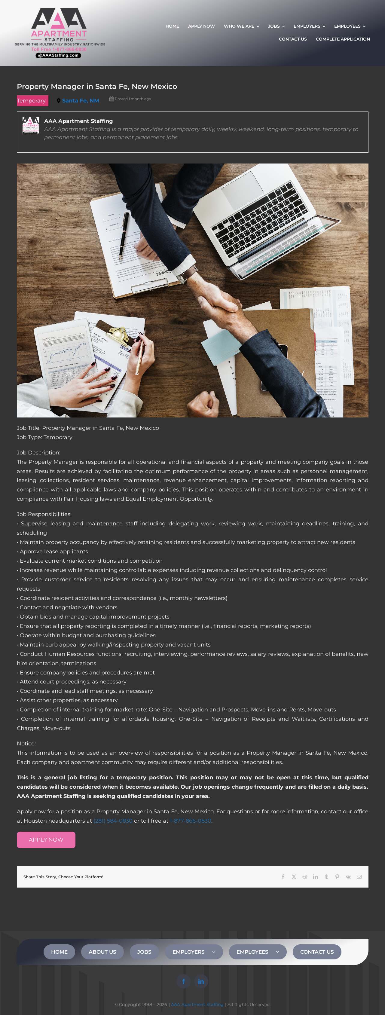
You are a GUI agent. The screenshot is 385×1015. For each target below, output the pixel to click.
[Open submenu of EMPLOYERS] (217, 951)
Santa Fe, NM (80, 100)
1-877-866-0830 (190, 821)
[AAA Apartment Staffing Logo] (60, 10)
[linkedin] (201, 981)
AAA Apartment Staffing (197, 1004)
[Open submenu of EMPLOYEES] (281, 951)
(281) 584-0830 (113, 821)
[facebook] (183, 981)
